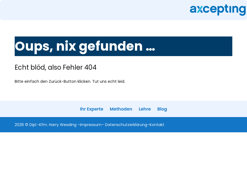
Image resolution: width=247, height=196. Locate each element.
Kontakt (157, 124)
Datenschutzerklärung (126, 124)
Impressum (90, 124)
